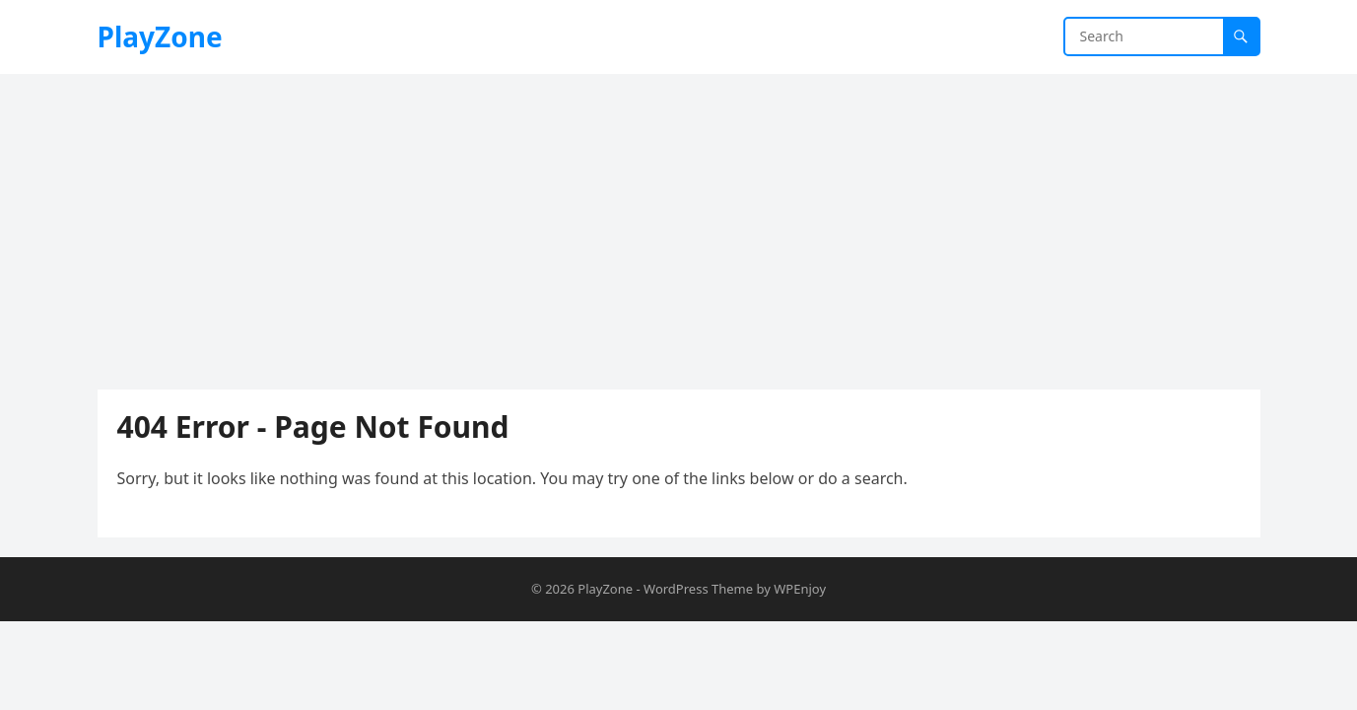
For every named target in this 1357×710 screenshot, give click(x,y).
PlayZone (160, 36)
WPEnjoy (800, 589)
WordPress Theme (698, 589)
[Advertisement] (679, 222)
